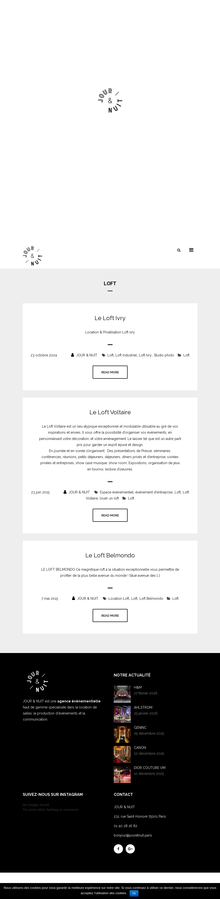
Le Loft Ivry (110, 318)
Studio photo (164, 355)
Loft (110, 355)
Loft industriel (126, 355)
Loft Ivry (145, 355)
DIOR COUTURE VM (149, 768)
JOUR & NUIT (84, 355)
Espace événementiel (116, 492)
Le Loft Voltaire (110, 412)
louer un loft (109, 498)
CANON (140, 748)
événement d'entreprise (153, 492)
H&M (138, 687)
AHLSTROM (143, 707)
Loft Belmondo (151, 598)
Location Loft (118, 598)
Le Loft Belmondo (110, 555)
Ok (134, 893)
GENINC (140, 728)
